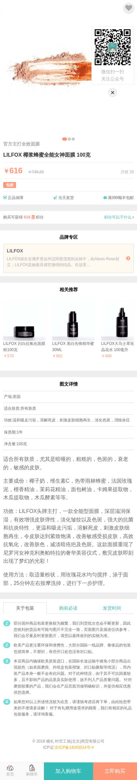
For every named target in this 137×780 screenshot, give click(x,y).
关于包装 (25, 608)
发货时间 (112, 608)
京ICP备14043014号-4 (74, 747)
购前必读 (68, 608)
